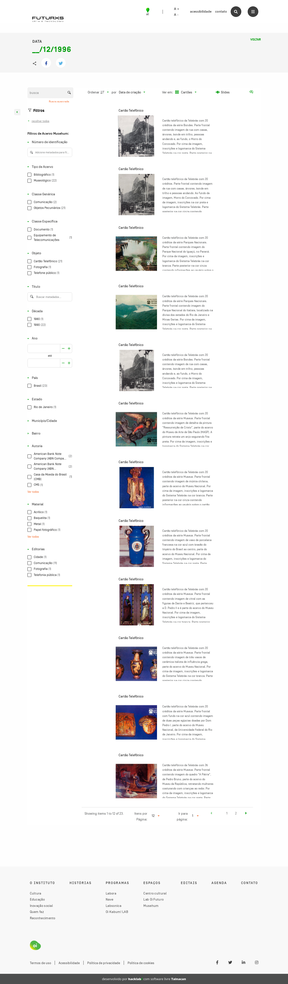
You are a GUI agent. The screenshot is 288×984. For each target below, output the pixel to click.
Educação (37, 899)
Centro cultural (155, 893)
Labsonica (113, 906)
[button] (211, 814)
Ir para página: (182, 816)
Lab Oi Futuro (153, 899)
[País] (49, 377)
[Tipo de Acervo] (49, 166)
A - (176, 14)
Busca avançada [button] (59, 101)
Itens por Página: (140, 816)
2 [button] (236, 813)
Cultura (35, 893)
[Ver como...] (252, 92)
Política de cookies (141, 963)
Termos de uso (40, 963)
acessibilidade (200, 11)
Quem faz (37, 912)
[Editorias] (49, 549)
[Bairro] (49, 433)
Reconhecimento (42, 918)
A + (176, 9)
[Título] (49, 286)
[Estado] (49, 399)
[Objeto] (49, 253)
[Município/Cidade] (49, 420)
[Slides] (222, 92)
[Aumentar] (63, 348)
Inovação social (41, 906)
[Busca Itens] (50, 92)
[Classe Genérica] (49, 194)
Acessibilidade (69, 963)
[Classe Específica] (49, 221)
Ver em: (168, 92)
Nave (109, 899)
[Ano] (49, 338)
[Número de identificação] (49, 142)
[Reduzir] (69, 348)
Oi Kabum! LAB (117, 912)
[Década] (49, 311)
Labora (111, 893)
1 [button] (226, 813)
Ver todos (33, 491)
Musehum (150, 906)
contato (221, 11)
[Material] (49, 504)
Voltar (255, 39)
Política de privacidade (103, 963)
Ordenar (93, 92)
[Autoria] (49, 446)
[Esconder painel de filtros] (17, 112)
